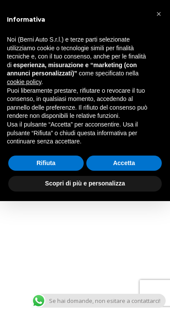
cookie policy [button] (24, 81)
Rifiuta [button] (46, 162)
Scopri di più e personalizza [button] (85, 183)
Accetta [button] (124, 162)
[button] (159, 14)
